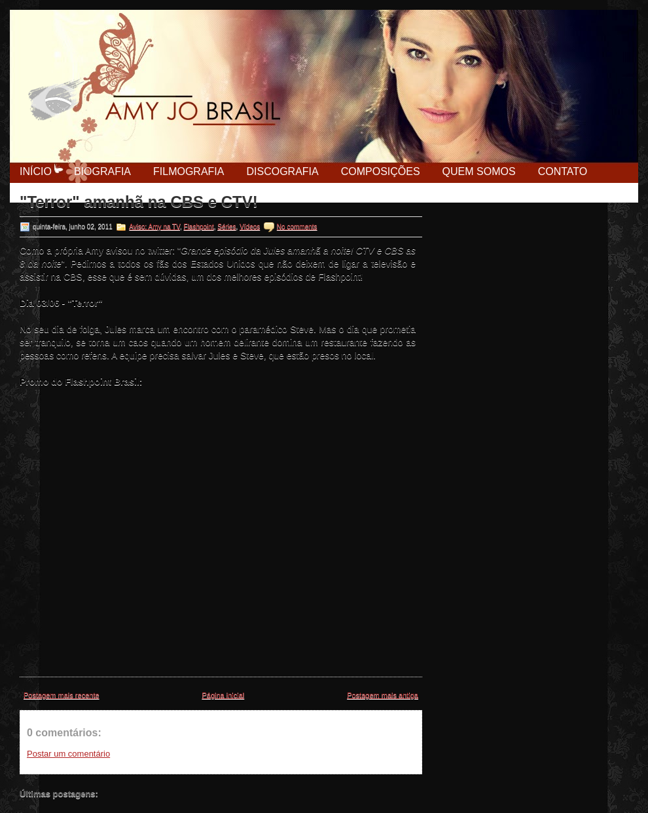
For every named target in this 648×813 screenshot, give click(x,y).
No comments (297, 226)
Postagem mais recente (61, 695)
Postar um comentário (68, 754)
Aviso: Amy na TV (154, 226)
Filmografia (188, 171)
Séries (226, 226)
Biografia (102, 171)
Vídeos (250, 226)
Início (36, 171)
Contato (563, 171)
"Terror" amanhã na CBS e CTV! (139, 202)
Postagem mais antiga (382, 695)
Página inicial (223, 695)
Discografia (282, 171)
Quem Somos (479, 171)
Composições (380, 171)
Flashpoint (199, 226)
